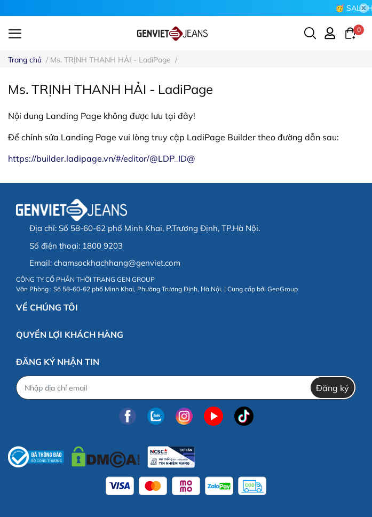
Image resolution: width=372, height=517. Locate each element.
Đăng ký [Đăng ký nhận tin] (332, 388)
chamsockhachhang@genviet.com (117, 263)
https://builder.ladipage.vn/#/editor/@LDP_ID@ (101, 158)
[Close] (364, 8)
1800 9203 (102, 246)
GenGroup (282, 289)
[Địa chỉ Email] (186, 388)
